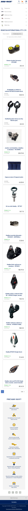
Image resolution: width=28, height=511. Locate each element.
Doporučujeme (6, 33)
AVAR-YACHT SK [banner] (6, 2)
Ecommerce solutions (11, 509)
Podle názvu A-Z (17, 33)
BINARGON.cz (19, 509)
